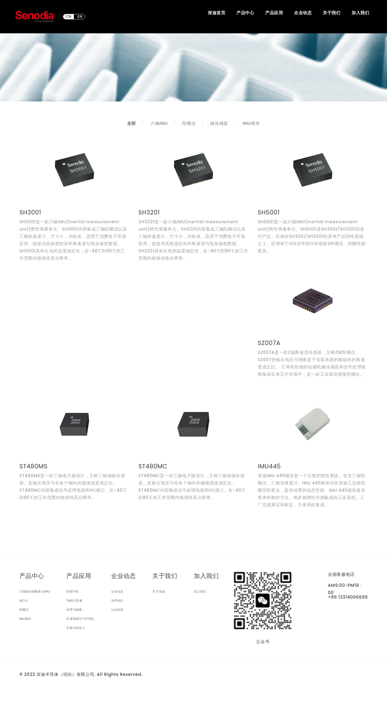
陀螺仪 (189, 123)
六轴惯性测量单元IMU (34, 591)
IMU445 (269, 466)
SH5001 (269, 212)
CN (68, 16)
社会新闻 (117, 610)
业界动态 (117, 601)
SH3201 (149, 212)
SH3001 (30, 212)
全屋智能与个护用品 (80, 619)
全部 (131, 123)
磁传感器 (219, 123)
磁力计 (24, 601)
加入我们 (200, 591)
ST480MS (33, 466)
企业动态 (117, 591)
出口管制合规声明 (60, 696)
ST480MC (152, 466)
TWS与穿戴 (74, 601)
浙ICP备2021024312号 (42, 685)
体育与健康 (74, 610)
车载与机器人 (75, 628)
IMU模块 (251, 123)
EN (80, 16)
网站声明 (28, 696)
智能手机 (72, 591)
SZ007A (269, 343)
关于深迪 (158, 591)
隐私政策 (95, 696)
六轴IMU (159, 123)
